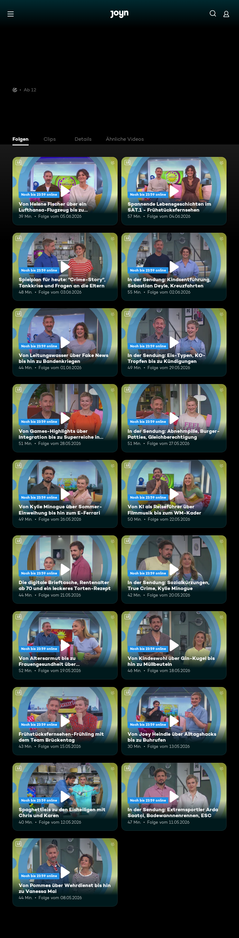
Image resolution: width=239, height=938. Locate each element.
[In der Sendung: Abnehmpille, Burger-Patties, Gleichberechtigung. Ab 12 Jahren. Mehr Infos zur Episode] (174, 418)
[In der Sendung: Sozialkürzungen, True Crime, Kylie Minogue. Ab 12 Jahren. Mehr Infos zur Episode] (174, 569)
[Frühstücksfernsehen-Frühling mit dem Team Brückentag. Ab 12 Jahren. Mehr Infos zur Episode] (65, 721)
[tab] (22, 139)
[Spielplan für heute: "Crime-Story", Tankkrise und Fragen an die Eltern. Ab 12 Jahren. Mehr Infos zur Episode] (65, 267)
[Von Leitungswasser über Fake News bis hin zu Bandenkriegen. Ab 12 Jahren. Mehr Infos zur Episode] (65, 342)
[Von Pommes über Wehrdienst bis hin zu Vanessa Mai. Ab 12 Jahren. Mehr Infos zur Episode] (65, 872)
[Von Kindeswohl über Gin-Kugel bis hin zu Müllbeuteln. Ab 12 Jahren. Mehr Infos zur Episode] (174, 645)
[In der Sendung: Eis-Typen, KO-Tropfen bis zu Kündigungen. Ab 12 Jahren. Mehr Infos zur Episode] (174, 342)
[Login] (226, 13)
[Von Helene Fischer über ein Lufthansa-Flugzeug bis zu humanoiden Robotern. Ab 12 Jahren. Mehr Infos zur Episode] (65, 191)
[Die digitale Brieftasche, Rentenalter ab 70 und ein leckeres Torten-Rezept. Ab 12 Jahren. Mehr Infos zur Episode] (65, 569)
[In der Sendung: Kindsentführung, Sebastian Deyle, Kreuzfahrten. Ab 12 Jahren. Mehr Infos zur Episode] (174, 267)
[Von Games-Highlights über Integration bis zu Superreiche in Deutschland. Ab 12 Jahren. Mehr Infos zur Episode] (65, 418)
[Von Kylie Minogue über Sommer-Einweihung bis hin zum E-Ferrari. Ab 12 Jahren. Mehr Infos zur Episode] (65, 494)
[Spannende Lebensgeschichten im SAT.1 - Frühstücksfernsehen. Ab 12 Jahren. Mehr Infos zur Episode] (174, 191)
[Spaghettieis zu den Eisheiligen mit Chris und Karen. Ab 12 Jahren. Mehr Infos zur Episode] (65, 797)
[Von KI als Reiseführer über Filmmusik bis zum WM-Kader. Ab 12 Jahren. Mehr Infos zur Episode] (174, 494)
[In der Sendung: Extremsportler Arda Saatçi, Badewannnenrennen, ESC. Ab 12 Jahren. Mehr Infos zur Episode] (174, 797)
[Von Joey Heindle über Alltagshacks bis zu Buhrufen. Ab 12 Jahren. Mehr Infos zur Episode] (174, 721)
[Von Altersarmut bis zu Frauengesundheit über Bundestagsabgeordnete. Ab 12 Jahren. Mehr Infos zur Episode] (65, 645)
